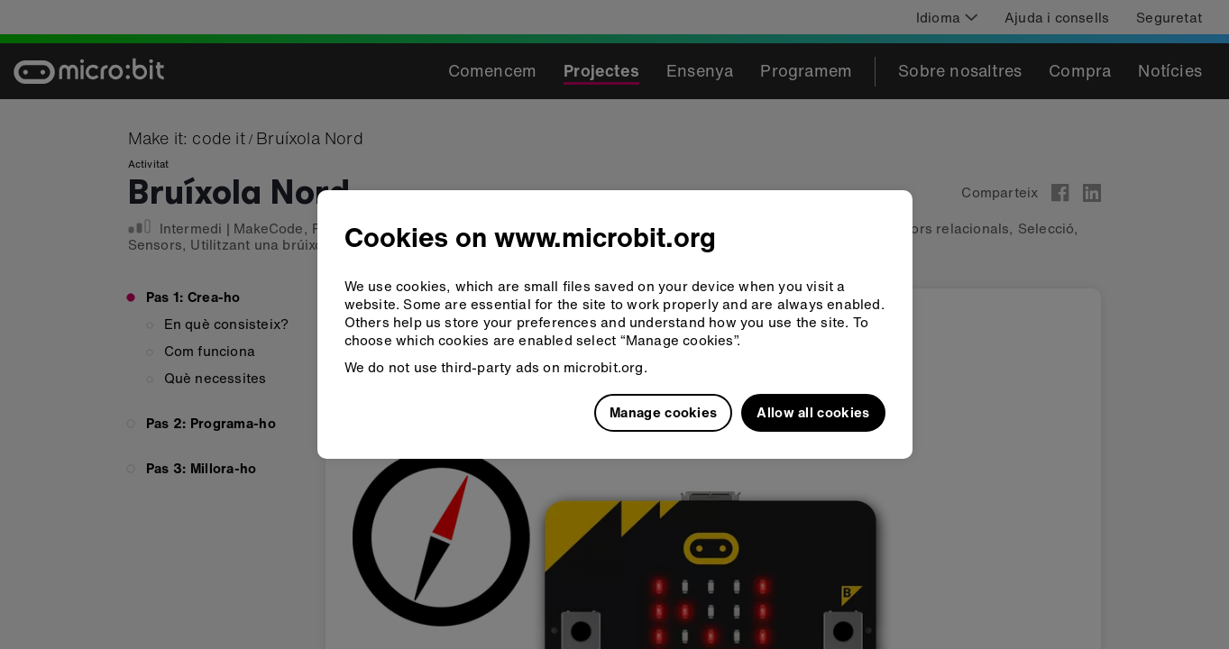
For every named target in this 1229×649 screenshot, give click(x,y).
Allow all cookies (813, 412)
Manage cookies (663, 412)
